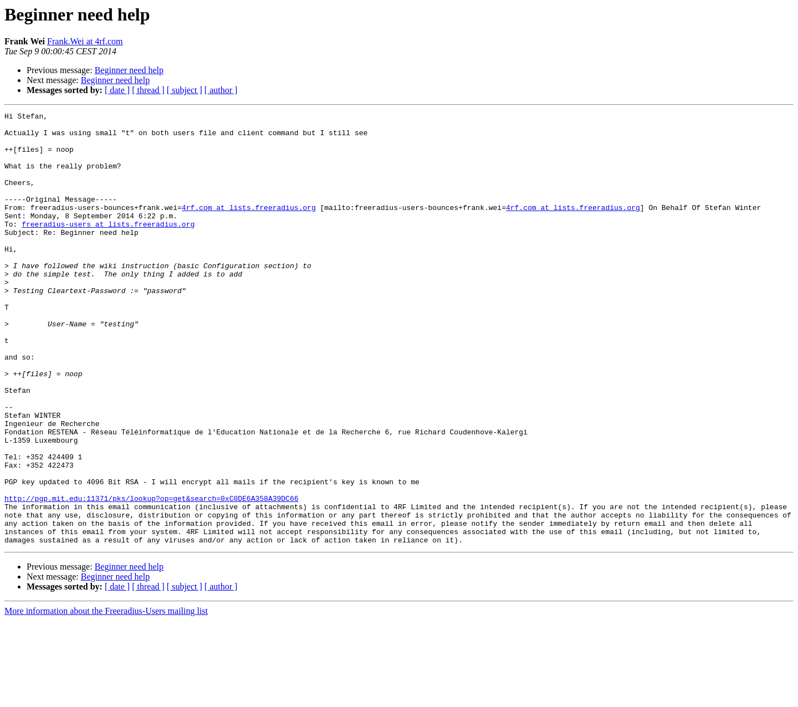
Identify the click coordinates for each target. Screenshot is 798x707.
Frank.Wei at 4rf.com (84, 41)
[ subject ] (184, 90)
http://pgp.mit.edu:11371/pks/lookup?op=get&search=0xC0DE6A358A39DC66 (151, 576)
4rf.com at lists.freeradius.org (249, 227)
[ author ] (221, 90)
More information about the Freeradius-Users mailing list (106, 697)
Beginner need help (129, 70)
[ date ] (117, 90)
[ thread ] (148, 90)
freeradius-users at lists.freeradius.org (108, 247)
